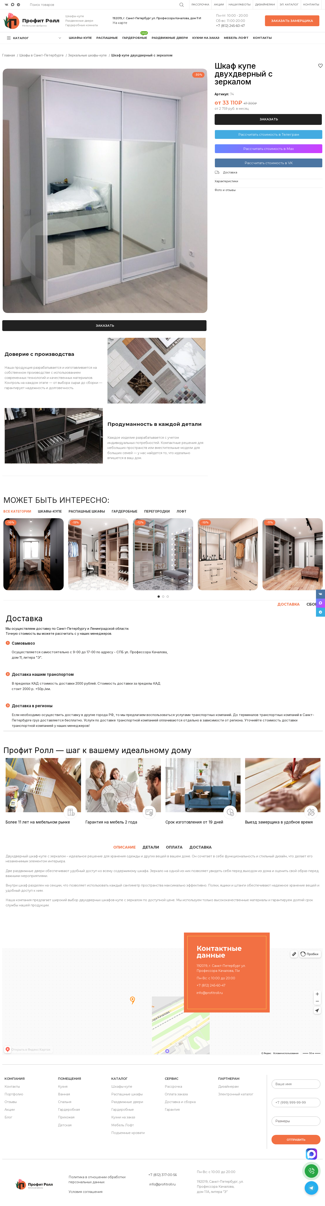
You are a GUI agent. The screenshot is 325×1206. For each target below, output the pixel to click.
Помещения (69, 1079)
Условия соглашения (85, 1192)
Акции (10, 1110)
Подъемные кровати (128, 1133)
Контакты (12, 1087)
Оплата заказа (176, 1094)
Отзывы (11, 1102)
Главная (9, 55)
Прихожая (66, 1117)
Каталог (119, 1079)
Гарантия (172, 1110)
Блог (8, 1117)
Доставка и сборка (180, 1102)
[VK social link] (6, 5)
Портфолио (14, 1094)
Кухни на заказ (123, 1117)
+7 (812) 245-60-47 (230, 26)
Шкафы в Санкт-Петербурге (42, 55)
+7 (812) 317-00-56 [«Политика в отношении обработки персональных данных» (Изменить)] (162, 1175)
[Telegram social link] (18, 5)
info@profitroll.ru (210, 993)
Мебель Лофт (122, 1125)
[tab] (124, 847)
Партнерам (228, 1079)
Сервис (171, 1079)
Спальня (64, 1102)
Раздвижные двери (127, 1102)
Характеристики (226, 181)
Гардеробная (69, 1110)
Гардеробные (122, 1110)
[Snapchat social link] (13, 5)
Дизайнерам (228, 1087)
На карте (120, 23)
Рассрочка (173, 1087)
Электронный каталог (235, 1094)
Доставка (230, 172)
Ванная (64, 1094)
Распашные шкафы (127, 1094)
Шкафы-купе (121, 1087)
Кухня (62, 1087)
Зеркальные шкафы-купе (88, 55)
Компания (15, 1079)
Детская (65, 1125)
